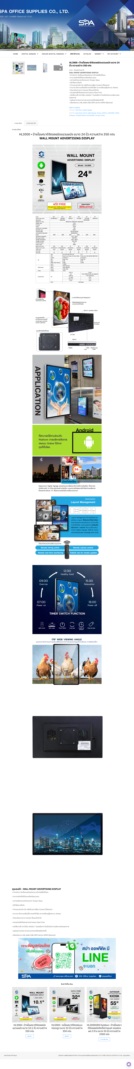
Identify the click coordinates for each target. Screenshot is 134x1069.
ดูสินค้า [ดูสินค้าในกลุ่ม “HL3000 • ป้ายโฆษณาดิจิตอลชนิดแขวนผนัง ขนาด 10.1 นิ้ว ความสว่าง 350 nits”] (29, 1046)
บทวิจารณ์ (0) (31, 133)
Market (98, 54)
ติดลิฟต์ (117, 113)
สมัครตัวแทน (75, 54)
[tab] (18, 133)
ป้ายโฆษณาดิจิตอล (81, 115)
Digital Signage (29, 54)
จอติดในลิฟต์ (111, 113)
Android (84, 113)
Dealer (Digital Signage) (53, 54)
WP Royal (14, 1065)
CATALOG (87, 54)
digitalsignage (92, 113)
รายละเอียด (18, 133)
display (99, 113)
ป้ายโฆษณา (72, 115)
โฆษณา (103, 115)
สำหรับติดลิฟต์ (90, 115)
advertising (78, 113)
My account (113, 54)
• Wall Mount (78, 110)
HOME (15, 54)
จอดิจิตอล (104, 113)
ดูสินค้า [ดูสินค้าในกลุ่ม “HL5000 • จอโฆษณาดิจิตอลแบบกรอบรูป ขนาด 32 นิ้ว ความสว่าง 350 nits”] (67, 1046)
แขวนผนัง (97, 115)
